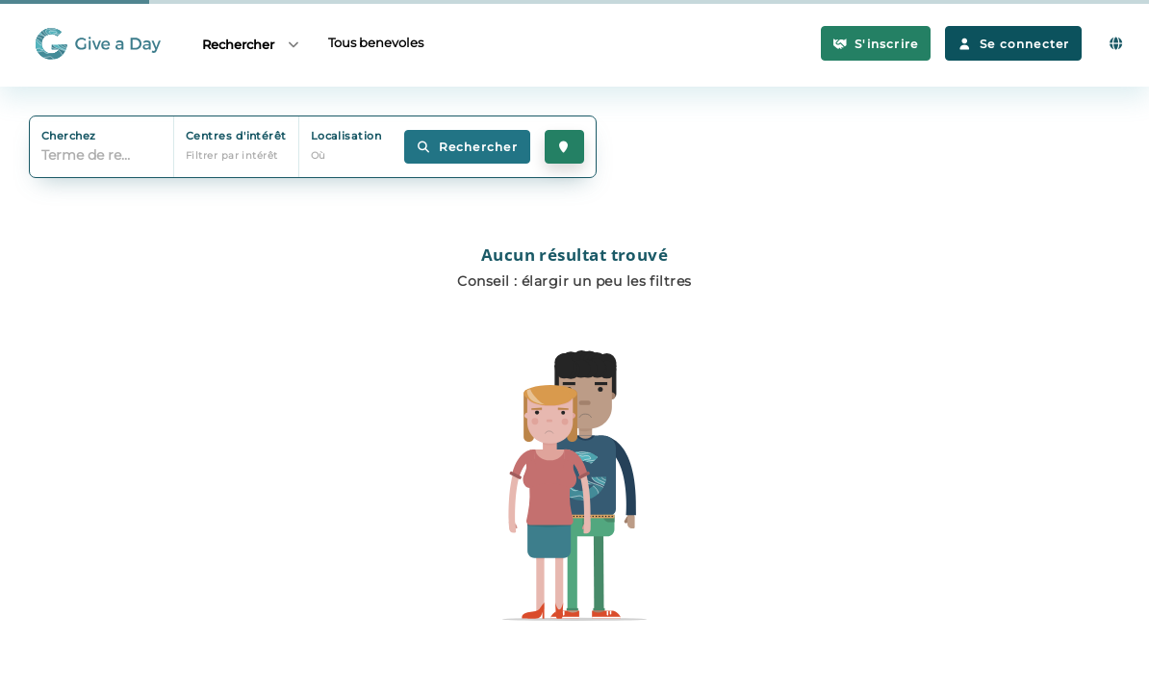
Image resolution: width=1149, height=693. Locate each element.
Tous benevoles (375, 42)
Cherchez (68, 135)
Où (318, 155)
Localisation (346, 135)
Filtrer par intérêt (232, 155)
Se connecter (1013, 44)
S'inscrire (876, 44)
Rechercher (251, 44)
